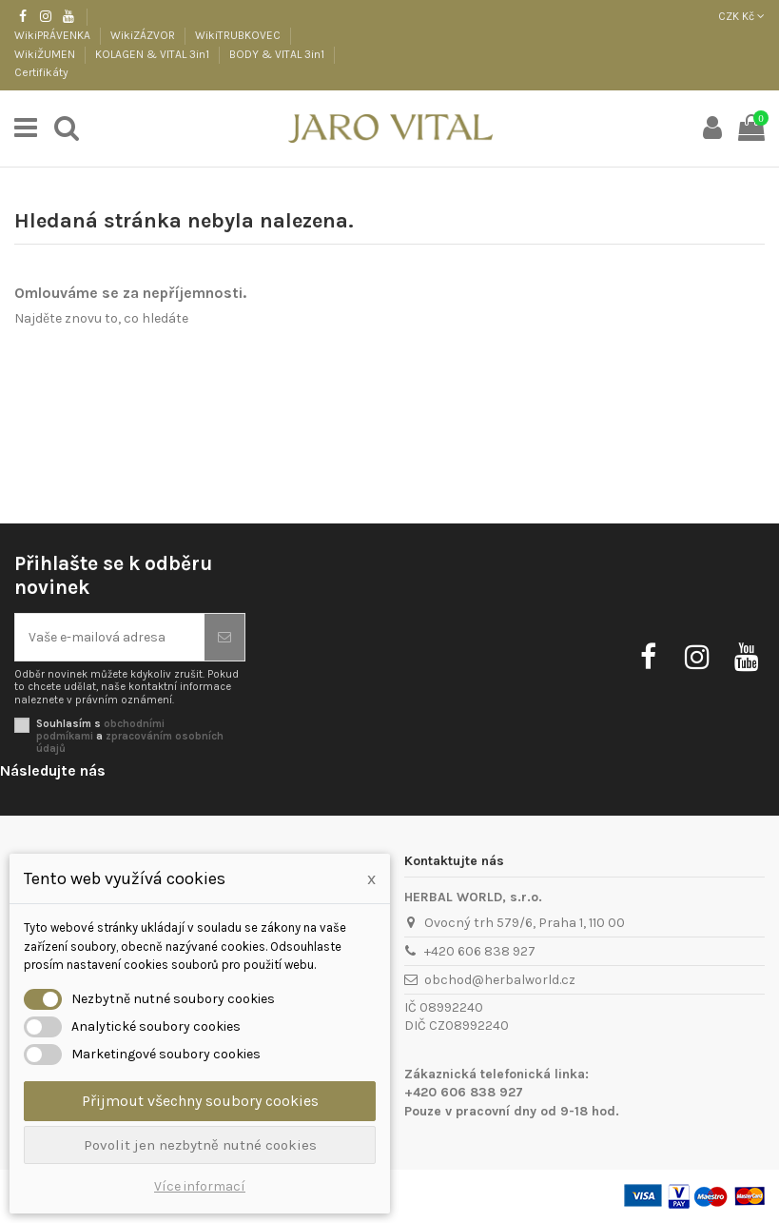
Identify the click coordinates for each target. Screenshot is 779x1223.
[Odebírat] (224, 637)
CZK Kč (741, 16)
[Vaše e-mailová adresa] (109, 637)
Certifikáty (41, 72)
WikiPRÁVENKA (53, 35)
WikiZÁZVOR (144, 35)
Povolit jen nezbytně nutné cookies (200, 1145)
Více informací (199, 1186)
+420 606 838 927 (480, 951)
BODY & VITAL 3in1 (278, 54)
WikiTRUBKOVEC (239, 35)
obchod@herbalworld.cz (499, 980)
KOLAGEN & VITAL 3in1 (153, 54)
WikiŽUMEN (46, 54)
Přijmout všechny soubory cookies (200, 1101)
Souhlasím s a (130, 737)
